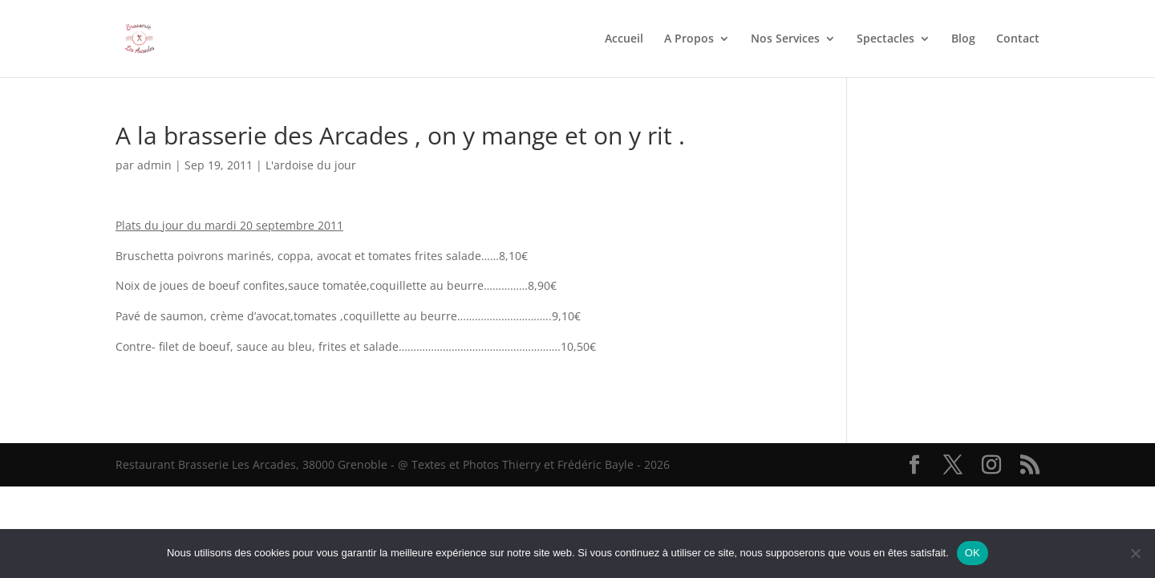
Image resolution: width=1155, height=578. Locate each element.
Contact (1018, 39)
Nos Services (785, 39)
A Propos (689, 39)
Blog (963, 39)
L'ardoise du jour (310, 165)
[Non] (1135, 553)
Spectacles (885, 39)
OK (972, 553)
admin (154, 165)
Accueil (624, 39)
